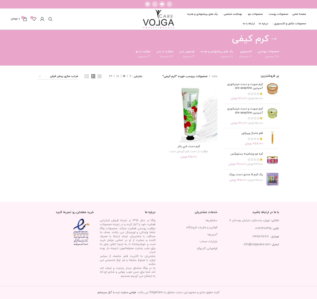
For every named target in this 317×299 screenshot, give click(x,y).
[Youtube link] (162, 4)
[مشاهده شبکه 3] (93, 76)
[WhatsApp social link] (155, 4)
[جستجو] (50, 19)
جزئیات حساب (208, 241)
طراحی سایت (128, 292)
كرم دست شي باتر (189, 146)
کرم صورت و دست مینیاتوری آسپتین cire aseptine (245, 86)
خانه (214, 76)
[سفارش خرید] (58, 77)
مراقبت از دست (199, 151)
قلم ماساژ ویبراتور (252, 133)
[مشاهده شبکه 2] (99, 76)
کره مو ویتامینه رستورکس (246, 154)
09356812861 (260, 237)
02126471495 (263, 228)
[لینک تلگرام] (148, 4)
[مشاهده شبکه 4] (87, 76)
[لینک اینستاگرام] (169, 4)
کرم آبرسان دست (179, 151)
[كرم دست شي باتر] (188, 114)
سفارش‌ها (211, 220)
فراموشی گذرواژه (207, 248)
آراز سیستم (105, 292)
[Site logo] (158, 19)
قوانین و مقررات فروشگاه (201, 227)
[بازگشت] (274, 39)
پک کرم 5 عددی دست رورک (246, 174)
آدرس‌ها (212, 234)
